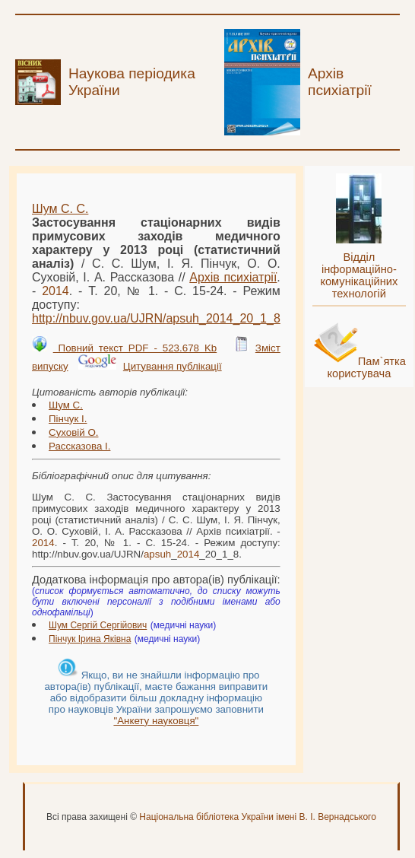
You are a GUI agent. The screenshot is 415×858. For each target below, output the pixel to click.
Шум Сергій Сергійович (98, 625)
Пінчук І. (68, 418)
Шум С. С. (60, 208)
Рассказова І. (79, 446)
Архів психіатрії (233, 277)
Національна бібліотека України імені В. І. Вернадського (257, 817)
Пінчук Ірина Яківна (90, 639)
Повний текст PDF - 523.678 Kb (135, 348)
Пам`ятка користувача (366, 367)
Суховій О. (73, 432)
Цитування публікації (172, 366)
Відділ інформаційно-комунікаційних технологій (359, 275)
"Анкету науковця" (155, 720)
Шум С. (66, 405)
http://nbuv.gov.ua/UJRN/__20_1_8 (156, 318)
